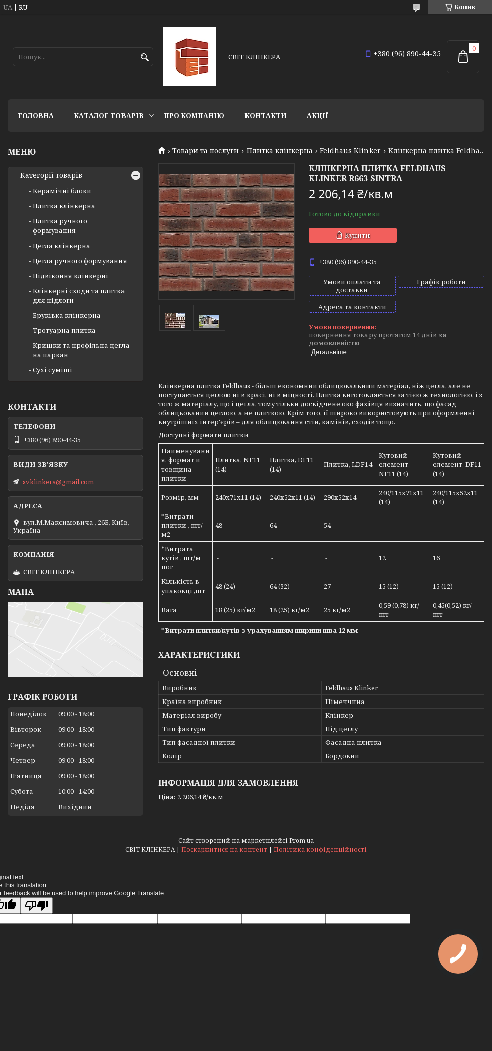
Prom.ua (301, 840)
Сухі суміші (52, 369)
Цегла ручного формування (80, 260)
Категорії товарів (51, 175)
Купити (357, 235)
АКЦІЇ (317, 115)
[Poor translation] (37, 905)
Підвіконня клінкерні (70, 275)
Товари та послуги (205, 151)
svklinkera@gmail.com (58, 482)
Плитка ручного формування (60, 225)
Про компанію (194, 115)
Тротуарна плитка (64, 330)
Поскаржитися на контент (224, 849)
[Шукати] (144, 57)
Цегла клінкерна (61, 245)
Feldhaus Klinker (350, 151)
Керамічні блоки (62, 190)
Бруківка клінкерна (67, 315)
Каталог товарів (109, 115)
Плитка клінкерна (280, 151)
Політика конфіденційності (320, 849)
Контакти (265, 115)
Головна (36, 115)
